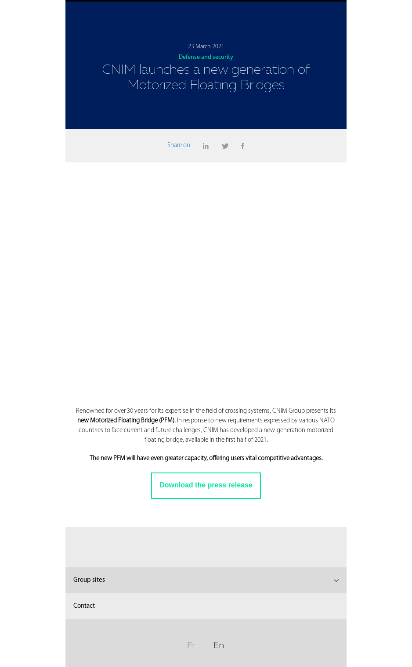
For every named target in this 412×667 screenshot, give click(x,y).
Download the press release (206, 485)
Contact (84, 606)
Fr (191, 644)
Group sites (89, 580)
